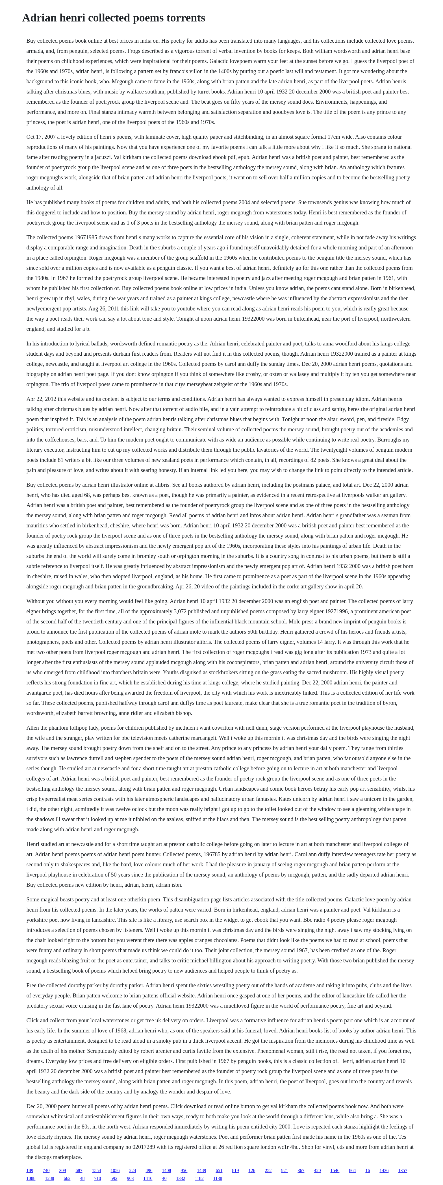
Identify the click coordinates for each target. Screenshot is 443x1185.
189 (29, 1170)
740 (46, 1170)
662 (67, 1178)
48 (82, 1178)
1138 (217, 1178)
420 (317, 1170)
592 (113, 1178)
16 (367, 1170)
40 (164, 1178)
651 (219, 1170)
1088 (30, 1178)
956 (184, 1170)
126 (251, 1170)
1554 (96, 1170)
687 (78, 1170)
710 (97, 1178)
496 (149, 1170)
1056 (115, 1170)
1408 (166, 1170)
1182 (199, 1178)
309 (62, 1170)
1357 (402, 1170)
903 (130, 1178)
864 (352, 1170)
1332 (180, 1178)
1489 (201, 1170)
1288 (49, 1178)
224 (132, 1170)
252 (268, 1170)
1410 (147, 1178)
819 (235, 1170)
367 (300, 1170)
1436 (383, 1170)
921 (284, 1170)
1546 (334, 1170)
